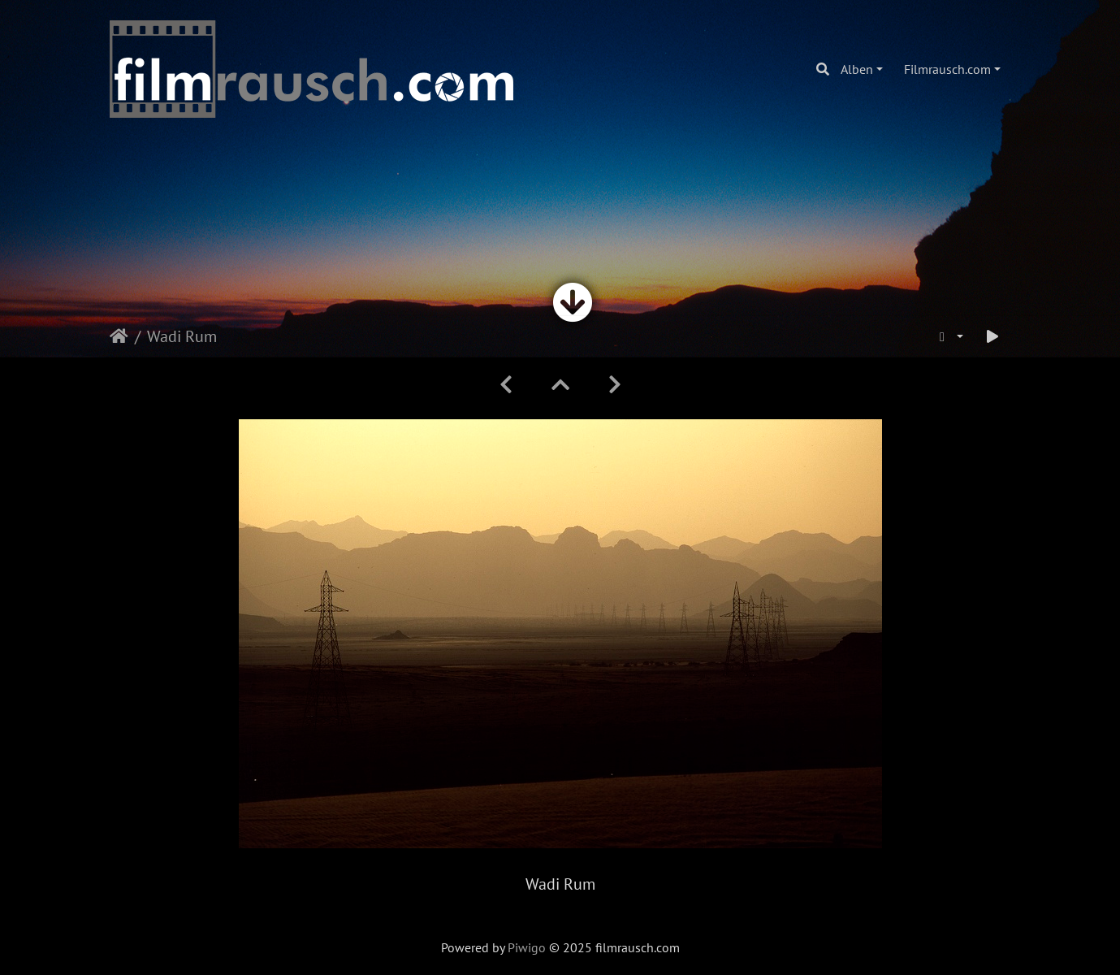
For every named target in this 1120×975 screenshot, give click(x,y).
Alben (857, 69)
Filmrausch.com (947, 69)
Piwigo (527, 947)
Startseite (119, 336)
